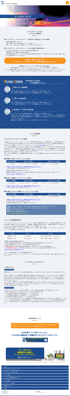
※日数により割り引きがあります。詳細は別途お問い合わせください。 (24, 166)
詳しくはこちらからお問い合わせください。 (17, 213)
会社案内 (38, 388)
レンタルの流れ (41, 145)
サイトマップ (5, 391)
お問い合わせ (5, 388)
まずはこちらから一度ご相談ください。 (16, 174)
